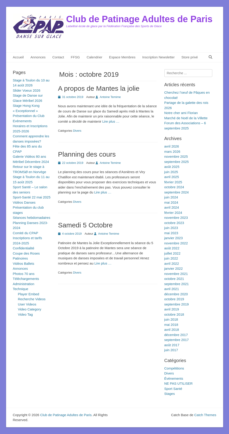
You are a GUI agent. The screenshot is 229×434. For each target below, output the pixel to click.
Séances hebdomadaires (31, 217)
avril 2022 (171, 263)
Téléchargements (26, 279)
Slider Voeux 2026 (26, 90)
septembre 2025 (176, 162)
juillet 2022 (172, 253)
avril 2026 (171, 146)
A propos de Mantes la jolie (98, 88)
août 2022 (171, 248)
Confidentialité (23, 248)
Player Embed (28, 294)
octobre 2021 (174, 279)
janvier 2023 (173, 238)
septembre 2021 (176, 284)
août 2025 (171, 167)
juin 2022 (171, 258)
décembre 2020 (176, 294)
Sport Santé (173, 389)
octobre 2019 (174, 299)
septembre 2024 (176, 192)
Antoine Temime (110, 97)
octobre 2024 (174, 187)
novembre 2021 (176, 274)
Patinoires (20, 258)
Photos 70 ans (24, 274)
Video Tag (25, 314)
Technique (20, 289)
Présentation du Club (29, 116)
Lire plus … (110, 121)
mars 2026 (172, 151)
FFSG (75, 57)
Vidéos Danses (24, 202)
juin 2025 (171, 172)
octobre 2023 (174, 223)
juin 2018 (171, 319)
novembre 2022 (176, 243)
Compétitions (174, 368)
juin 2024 (171, 197)
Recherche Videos (31, 299)
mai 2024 (171, 202)
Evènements (22, 121)
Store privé (190, 57)
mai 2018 (171, 325)
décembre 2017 (176, 335)
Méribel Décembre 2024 (31, 162)
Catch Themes (205, 415)
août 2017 (171, 345)
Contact (58, 57)
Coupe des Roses (26, 253)
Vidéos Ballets (23, 263)
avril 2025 (171, 177)
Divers (77, 130)
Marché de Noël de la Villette (186, 118)
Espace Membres (122, 57)
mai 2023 (171, 233)
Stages (169, 394)
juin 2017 (171, 350)
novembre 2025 (176, 156)
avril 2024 (171, 207)
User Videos (27, 304)
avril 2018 (171, 329)
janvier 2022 (173, 268)
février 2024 (173, 213)
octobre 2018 (174, 314)
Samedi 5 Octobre (85, 225)
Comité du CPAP (25, 233)
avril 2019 (171, 309)
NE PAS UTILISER (178, 383)
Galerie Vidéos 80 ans (29, 156)
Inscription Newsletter (158, 57)
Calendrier (94, 57)
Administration (23, 284)
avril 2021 (171, 289)
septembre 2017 (176, 340)
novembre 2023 (176, 217)
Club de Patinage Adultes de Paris (139, 19)
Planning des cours (87, 154)
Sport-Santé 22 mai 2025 (32, 197)
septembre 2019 (176, 304)
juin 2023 (171, 228)
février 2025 (173, 182)
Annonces (38, 57)
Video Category (29, 309)
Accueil (18, 57)
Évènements (173, 378)
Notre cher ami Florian (181, 113)
